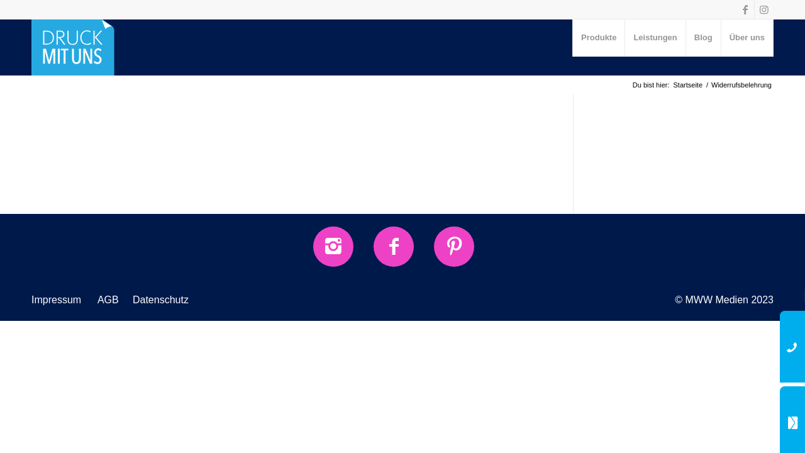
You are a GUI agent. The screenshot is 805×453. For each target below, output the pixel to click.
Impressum (56, 299)
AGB (108, 299)
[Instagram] (333, 246)
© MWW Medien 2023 (724, 299)
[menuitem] (599, 38)
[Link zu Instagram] (764, 9)
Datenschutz (161, 299)
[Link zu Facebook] (745, 9)
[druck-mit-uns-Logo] (72, 47)
